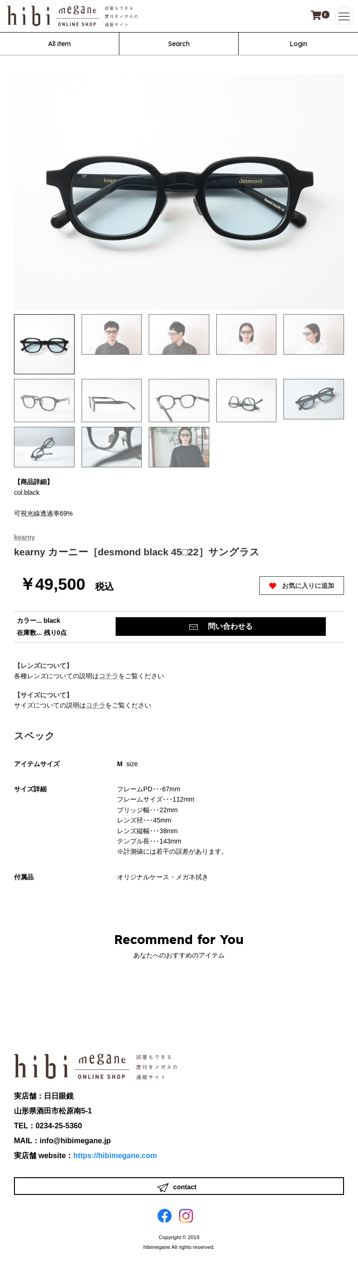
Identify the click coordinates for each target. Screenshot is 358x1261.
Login (298, 44)
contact (177, 1188)
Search (179, 44)
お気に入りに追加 (301, 586)
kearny (24, 537)
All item (59, 44)
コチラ (108, 676)
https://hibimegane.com (115, 1156)
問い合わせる (220, 627)
